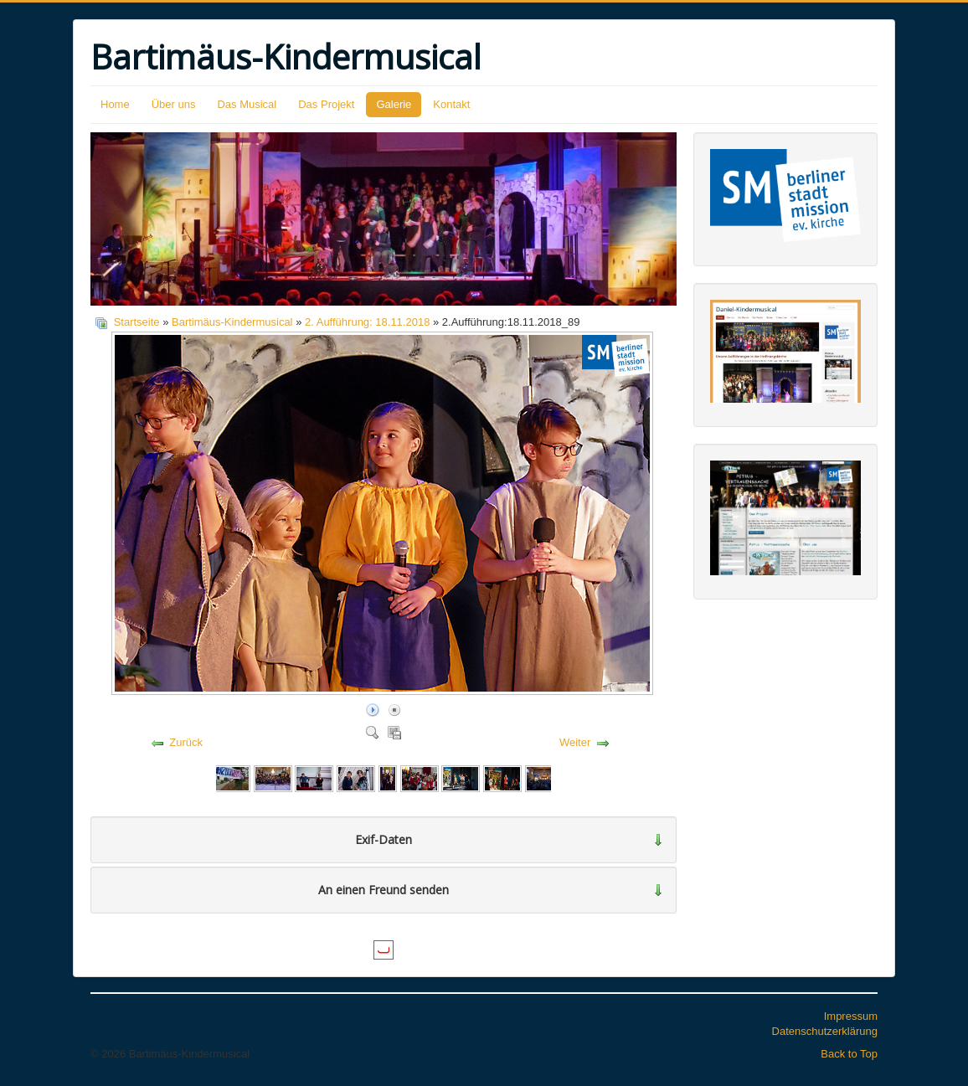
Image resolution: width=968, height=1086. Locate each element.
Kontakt (451, 104)
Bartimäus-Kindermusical (232, 322)
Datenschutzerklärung (825, 1031)
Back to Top (849, 1053)
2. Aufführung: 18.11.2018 (367, 322)
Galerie (393, 104)
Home (115, 104)
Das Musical (246, 104)
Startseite (137, 322)
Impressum (851, 1016)
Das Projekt (326, 104)
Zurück (186, 742)
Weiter (574, 742)
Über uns (174, 104)
